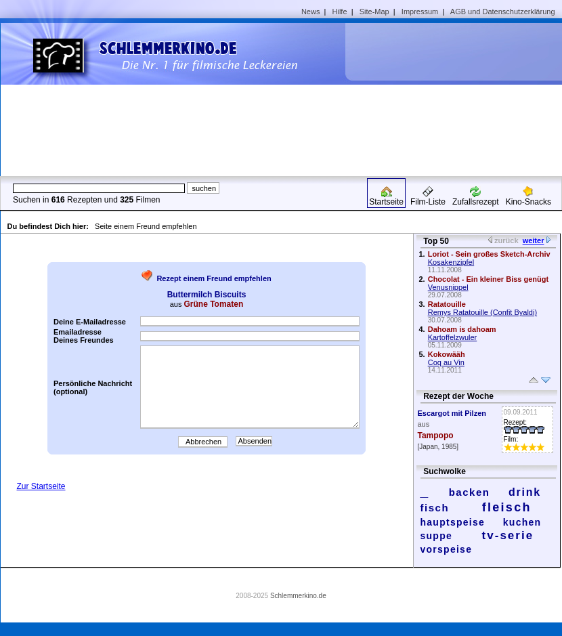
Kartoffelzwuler (452, 337)
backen (469, 492)
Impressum (420, 11)
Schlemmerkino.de (298, 595)
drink (525, 492)
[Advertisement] (449, 99)
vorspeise (446, 549)
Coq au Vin (446, 362)
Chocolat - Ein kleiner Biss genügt (488, 279)
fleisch (507, 507)
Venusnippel (448, 287)
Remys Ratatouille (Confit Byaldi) (482, 312)
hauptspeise (452, 522)
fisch (435, 507)
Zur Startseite (41, 486)
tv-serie (508, 535)
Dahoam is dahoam (462, 329)
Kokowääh (446, 354)
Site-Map (374, 11)
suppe (436, 535)
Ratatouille (447, 304)
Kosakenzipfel (451, 262)
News (310, 11)
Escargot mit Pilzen (452, 413)
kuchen (522, 522)
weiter (533, 240)
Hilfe (339, 11)
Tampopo (436, 435)
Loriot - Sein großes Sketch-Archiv (489, 254)
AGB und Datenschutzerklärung (502, 11)
